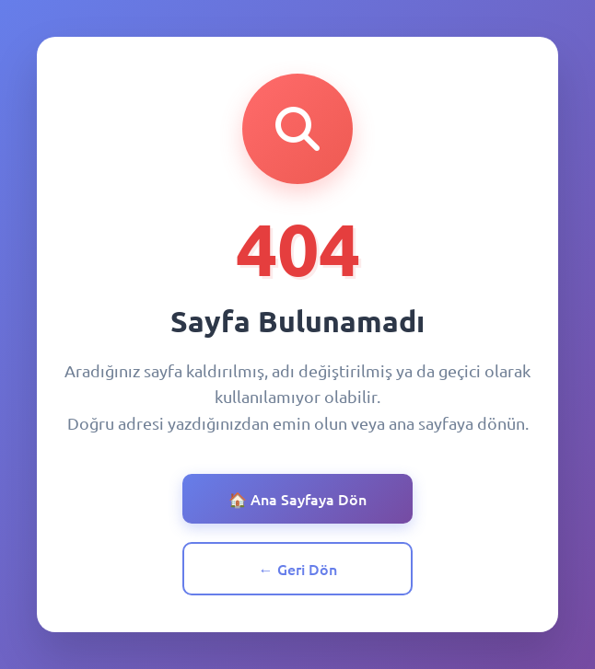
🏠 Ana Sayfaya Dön (297, 499)
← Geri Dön (298, 569)
